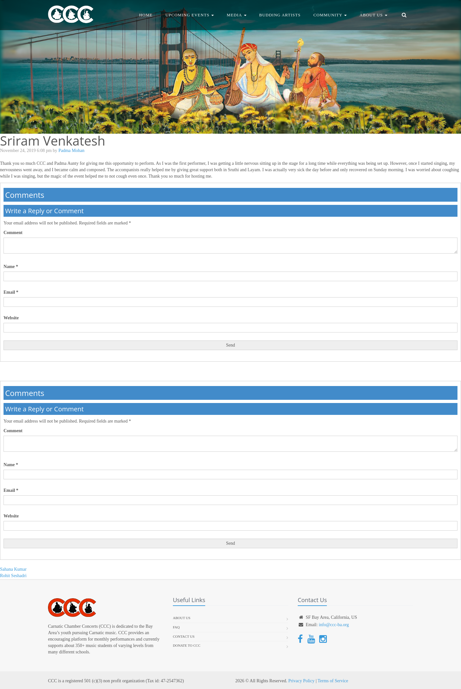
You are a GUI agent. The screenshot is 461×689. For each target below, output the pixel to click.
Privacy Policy (301, 680)
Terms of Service (333, 680)
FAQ (176, 627)
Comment (13, 232)
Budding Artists (280, 15)
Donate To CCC (186, 645)
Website (11, 317)
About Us (373, 15)
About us (181, 618)
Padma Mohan (71, 150)
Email (11, 292)
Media (236, 15)
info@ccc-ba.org (334, 624)
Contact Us (184, 636)
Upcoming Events (190, 15)
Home (145, 15)
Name (11, 266)
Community (330, 15)
